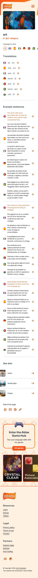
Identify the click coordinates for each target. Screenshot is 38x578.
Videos (6, 516)
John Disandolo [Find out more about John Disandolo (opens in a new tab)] (21, 568)
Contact (6, 534)
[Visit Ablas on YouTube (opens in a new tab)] (5, 559)
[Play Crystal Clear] (12, 468)
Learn (5, 510)
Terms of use (8, 531)
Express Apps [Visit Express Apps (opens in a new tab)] (8, 545)
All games (19, 448)
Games (6, 513)
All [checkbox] (5, 48)
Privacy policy (9, 527)
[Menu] (33, 6)
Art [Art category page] (7, 38)
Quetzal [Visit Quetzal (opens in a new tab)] (6, 548)
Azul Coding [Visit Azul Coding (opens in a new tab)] (8, 551)
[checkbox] (10, 48)
